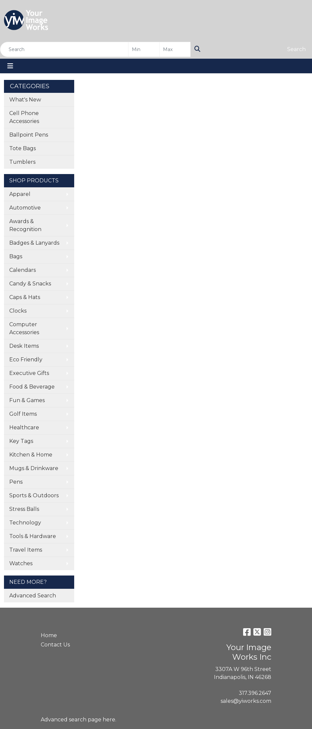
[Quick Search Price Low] (144, 49)
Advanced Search (32, 595)
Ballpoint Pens (28, 135)
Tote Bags (22, 148)
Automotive (25, 208)
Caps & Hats (24, 297)
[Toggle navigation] (10, 66)
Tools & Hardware (32, 536)
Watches (20, 563)
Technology (25, 522)
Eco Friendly (25, 359)
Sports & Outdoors (34, 495)
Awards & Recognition (25, 225)
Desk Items (24, 346)
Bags (15, 256)
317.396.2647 (255, 693)
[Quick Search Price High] (175, 49)
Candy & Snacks (30, 283)
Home (49, 635)
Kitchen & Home (30, 455)
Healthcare (24, 427)
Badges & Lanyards (34, 243)
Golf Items (23, 414)
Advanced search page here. (78, 719)
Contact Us (55, 644)
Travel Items (25, 550)
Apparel (19, 194)
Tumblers (22, 162)
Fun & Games (27, 400)
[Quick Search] (64, 49)
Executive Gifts (29, 373)
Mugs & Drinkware (33, 468)
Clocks (17, 311)
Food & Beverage (32, 387)
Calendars (22, 270)
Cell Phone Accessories (24, 117)
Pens (16, 482)
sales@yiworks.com (246, 701)
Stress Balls (24, 509)
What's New (25, 99)
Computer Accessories (24, 328)
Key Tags (21, 441)
